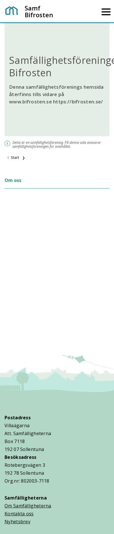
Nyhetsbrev (17, 521)
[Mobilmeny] (106, 11)
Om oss (13, 180)
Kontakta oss (19, 514)
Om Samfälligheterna (28, 506)
